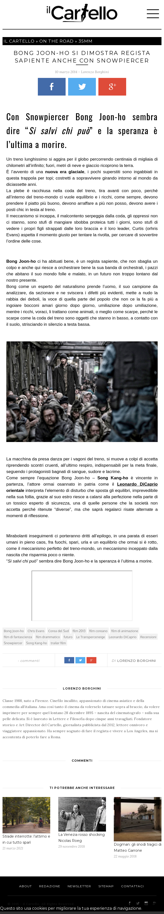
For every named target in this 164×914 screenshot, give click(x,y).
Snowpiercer (13, 643)
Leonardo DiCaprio (137, 484)
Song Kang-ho (36, 643)
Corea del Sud (58, 631)
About (25, 886)
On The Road (56, 41)
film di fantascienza (18, 637)
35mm (85, 41)
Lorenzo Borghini (95, 72)
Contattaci (132, 886)
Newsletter (79, 886)
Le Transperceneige (90, 637)
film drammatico (48, 637)
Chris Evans (36, 631)
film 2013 (79, 631)
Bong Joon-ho (14, 631)
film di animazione (124, 631)
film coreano (98, 631)
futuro (68, 637)
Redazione (49, 886)
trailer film (58, 643)
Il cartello (19, 41)
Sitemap (106, 886)
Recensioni (148, 637)
